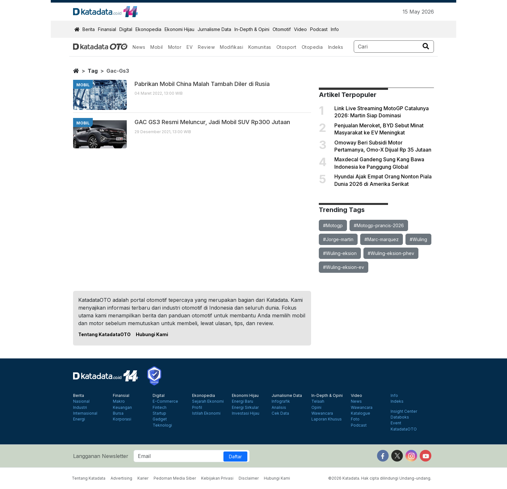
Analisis (279, 407)
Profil (197, 407)
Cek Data (280, 413)
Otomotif (282, 29)
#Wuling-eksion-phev (391, 253)
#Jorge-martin (338, 239)
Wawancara (322, 413)
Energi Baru (242, 401)
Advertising (121, 478)
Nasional (81, 401)
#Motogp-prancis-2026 (379, 225)
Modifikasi (231, 47)
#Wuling (418, 239)
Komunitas (259, 47)
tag (93, 71)
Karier (142, 478)
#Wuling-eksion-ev (343, 267)
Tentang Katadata (88, 478)
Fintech (160, 407)
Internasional (85, 413)
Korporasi (122, 419)
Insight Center (404, 411)
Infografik (281, 401)
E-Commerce (165, 401)
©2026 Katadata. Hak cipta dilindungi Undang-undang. (379, 478)
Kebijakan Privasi (217, 478)
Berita (88, 29)
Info (335, 29)
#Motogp (333, 225)
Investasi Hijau (245, 413)
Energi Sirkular (245, 407)
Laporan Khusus (326, 419)
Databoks (400, 417)
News (139, 47)
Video (300, 29)
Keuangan (122, 407)
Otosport (286, 47)
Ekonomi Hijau (179, 29)
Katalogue (360, 413)
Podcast (319, 29)
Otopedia (312, 47)
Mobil (156, 47)
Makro (119, 401)
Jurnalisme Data (214, 29)
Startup (159, 413)
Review (206, 47)
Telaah (317, 401)
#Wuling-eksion (340, 253)
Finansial (107, 29)
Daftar (235, 456)
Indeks (335, 47)
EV (190, 47)
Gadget (160, 419)
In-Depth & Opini (251, 29)
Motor (175, 47)
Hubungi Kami (152, 334)
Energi (79, 419)
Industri (80, 407)
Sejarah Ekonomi (208, 401)
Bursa (118, 413)
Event (396, 423)
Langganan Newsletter (100, 456)
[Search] (394, 46)
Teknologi (162, 425)
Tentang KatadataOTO (104, 334)
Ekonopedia (148, 29)
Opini (316, 407)
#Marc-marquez (381, 239)
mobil (83, 84)
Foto (355, 419)
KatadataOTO (404, 429)
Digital (125, 29)
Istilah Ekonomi (206, 413)
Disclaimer (249, 478)
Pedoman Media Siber (175, 478)
